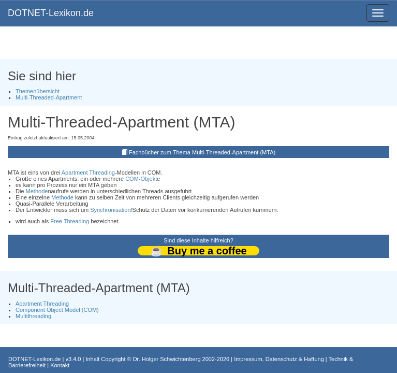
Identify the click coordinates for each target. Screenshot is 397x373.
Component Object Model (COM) (57, 310)
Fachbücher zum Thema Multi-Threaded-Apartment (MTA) (202, 152)
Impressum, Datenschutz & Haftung (279, 359)
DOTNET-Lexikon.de (51, 13)
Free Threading (69, 221)
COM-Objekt (141, 179)
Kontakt (59, 365)
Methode (37, 191)
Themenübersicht (38, 91)
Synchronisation (110, 210)
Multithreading (33, 316)
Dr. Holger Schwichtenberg (167, 359)
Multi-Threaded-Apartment (49, 97)
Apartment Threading (88, 172)
